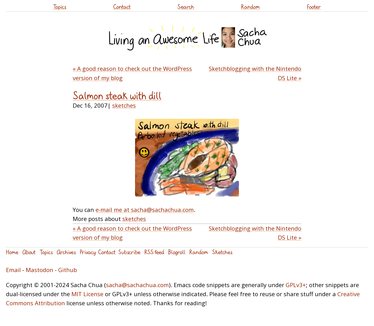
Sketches (222, 251)
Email (13, 270)
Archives (66, 251)
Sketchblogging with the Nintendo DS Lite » (255, 73)
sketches (124, 105)
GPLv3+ (296, 285)
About (29, 251)
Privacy (88, 251)
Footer (314, 6)
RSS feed (154, 251)
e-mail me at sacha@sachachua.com (145, 209)
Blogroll (176, 251)
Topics (59, 6)
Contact (122, 6)
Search (185, 6)
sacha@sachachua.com (137, 285)
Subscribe (129, 251)
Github (67, 270)
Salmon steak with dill (117, 96)
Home (12, 251)
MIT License (87, 294)
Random (250, 6)
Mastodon (39, 270)
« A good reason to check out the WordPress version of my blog (132, 73)
